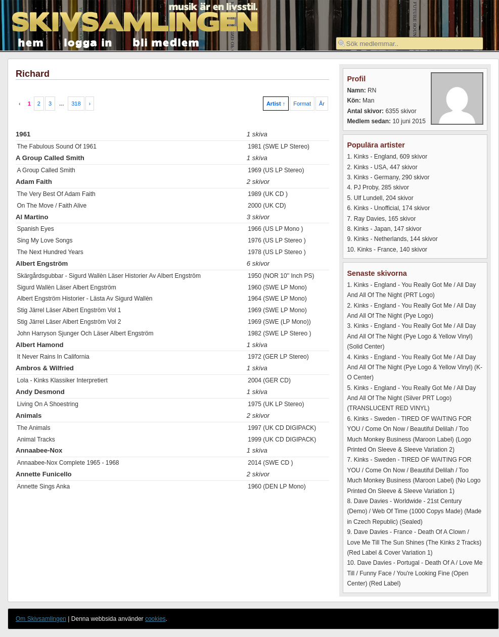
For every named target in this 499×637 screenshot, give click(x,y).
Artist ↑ (275, 104)
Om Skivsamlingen (41, 618)
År (322, 104)
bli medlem (166, 41)
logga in (88, 41)
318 (75, 104)
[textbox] (409, 43)
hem (31, 41)
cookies (155, 618)
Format (302, 104)
